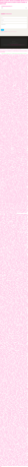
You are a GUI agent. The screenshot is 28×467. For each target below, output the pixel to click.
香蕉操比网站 (11, 421)
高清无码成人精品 (10, 231)
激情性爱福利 (16, 235)
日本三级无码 (22, 240)
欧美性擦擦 (23, 352)
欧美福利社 (18, 224)
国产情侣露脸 (8, 284)
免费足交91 (10, 232)
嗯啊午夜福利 (26, 425)
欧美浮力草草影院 (3, 228)
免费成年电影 (26, 407)
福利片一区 (2, 400)
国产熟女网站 (14, 393)
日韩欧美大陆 (2, 447)
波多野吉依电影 (15, 87)
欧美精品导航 (25, 448)
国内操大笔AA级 (14, 387)
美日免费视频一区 (14, 391)
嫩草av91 (16, 287)
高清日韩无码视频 (3, 113)
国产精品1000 (25, 150)
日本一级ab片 (5, 342)
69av (12, 333)
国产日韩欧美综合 (22, 361)
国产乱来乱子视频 (6, 340)
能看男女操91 (16, 403)
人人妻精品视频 (17, 416)
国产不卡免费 (16, 264)
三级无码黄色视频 (14, 412)
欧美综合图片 (25, 280)
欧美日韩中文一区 (15, 94)
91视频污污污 (14, 164)
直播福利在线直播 (5, 273)
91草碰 (19, 98)
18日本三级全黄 (5, 178)
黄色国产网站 (17, 226)
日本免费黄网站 (14, 299)
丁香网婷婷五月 (2, 450)
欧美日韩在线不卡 (7, 217)
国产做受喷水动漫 (8, 270)
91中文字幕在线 (7, 91)
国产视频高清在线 (3, 98)
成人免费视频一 (16, 278)
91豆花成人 (14, 149)
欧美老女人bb (19, 92)
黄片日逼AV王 (8, 234)
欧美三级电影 (9, 172)
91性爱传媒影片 (20, 331)
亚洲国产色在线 (15, 276)
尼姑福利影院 (10, 462)
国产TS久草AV (3, 393)
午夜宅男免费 (11, 79)
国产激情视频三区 (25, 155)
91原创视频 (9, 174)
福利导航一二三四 (2, 217)
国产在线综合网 (19, 279)
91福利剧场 (1, 93)
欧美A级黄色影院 (6, 146)
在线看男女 (7, 295)
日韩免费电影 (19, 99)
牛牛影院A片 (26, 141)
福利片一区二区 (6, 397)
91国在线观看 (20, 114)
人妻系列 (22, 90)
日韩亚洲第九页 (14, 296)
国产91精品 (5, 358)
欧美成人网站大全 (25, 409)
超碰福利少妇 (22, 327)
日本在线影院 (8, 419)
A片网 (8, 418)
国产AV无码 (19, 90)
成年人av (9, 302)
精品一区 (5, 389)
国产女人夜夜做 (4, 149)
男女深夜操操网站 (21, 411)
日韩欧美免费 (26, 400)
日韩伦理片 (23, 158)
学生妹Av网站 (3, 58)
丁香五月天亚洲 (4, 169)
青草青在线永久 (12, 267)
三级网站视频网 (10, 173)
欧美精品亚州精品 (22, 288)
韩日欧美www (4, 263)
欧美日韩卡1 (6, 462)
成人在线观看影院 (15, 353)
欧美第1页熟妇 (16, 333)
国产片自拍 (4, 109)
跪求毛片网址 (18, 361)
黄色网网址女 (10, 102)
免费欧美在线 (21, 239)
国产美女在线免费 (16, 159)
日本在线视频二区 (6, 347)
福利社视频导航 (16, 236)
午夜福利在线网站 (22, 104)
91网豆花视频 (26, 92)
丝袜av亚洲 (22, 346)
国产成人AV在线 (20, 398)
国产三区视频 (15, 359)
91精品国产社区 (12, 155)
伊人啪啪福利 (18, 282)
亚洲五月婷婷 (14, 337)
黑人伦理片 (12, 280)
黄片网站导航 (21, 340)
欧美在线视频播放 (9, 164)
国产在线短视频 (12, 178)
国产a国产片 (7, 461)
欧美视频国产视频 (20, 452)
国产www (20, 175)
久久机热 (14, 83)
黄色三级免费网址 (15, 110)
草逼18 (2, 412)
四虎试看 (12, 82)
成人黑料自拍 (6, 141)
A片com (7, 179)
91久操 (16, 100)
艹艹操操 (14, 86)
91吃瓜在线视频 (4, 284)
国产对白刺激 (12, 453)
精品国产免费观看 (23, 116)
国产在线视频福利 (5, 457)
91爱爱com (8, 114)
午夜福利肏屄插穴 (8, 460)
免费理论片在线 (3, 460)
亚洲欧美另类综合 (25, 364)
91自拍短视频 (21, 294)
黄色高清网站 (20, 357)
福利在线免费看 (25, 242)
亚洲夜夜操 (14, 332)
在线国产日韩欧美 (5, 407)
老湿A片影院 (18, 141)
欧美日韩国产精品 (24, 419)
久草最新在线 (2, 264)
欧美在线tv (8, 159)
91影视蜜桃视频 (26, 461)
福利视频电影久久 (14, 146)
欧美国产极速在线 (9, 346)
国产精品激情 (15, 230)
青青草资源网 (2, 424)
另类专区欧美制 (17, 329)
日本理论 (9, 167)
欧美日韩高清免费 (20, 155)
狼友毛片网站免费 (22, 233)
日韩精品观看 (21, 103)
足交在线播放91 (6, 57)
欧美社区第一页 (5, 164)
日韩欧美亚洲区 (6, 299)
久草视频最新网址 (14, 102)
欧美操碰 (20, 171)
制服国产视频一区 (3, 409)
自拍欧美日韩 (2, 237)
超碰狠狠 (4, 359)
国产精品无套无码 (17, 150)
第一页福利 (11, 271)
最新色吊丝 (11, 230)
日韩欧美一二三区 (25, 232)
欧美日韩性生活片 (9, 150)
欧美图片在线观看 (12, 56)
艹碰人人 (20, 231)
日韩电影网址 (18, 229)
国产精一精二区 (22, 113)
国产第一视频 (23, 457)
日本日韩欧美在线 (20, 176)
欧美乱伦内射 (13, 277)
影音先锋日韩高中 (22, 402)
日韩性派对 (5, 326)
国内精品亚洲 (3, 360)
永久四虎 (1, 342)
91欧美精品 (7, 362)
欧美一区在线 (20, 95)
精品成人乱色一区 (23, 218)
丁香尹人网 (19, 456)
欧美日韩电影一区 (2, 355)
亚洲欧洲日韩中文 (15, 304)
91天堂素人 (1, 334)
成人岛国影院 (6, 147)
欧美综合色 (4, 338)
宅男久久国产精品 (5, 154)
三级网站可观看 (17, 419)
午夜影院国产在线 (10, 163)
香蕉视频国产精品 (24, 149)
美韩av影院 (6, 336)
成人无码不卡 (19, 287)
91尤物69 (24, 117)
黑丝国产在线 (21, 293)
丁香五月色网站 (11, 57)
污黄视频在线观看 (9, 326)
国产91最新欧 (10, 454)
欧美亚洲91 (13, 449)
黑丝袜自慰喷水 (19, 161)
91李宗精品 (15, 161)
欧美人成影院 (20, 353)
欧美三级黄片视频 (20, 461)
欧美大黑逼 (26, 277)
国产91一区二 (22, 447)
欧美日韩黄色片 (8, 161)
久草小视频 (10, 222)
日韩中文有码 (23, 351)
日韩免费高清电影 (24, 290)
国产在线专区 (19, 230)
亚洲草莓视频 (2, 411)
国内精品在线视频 (14, 220)
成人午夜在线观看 (7, 56)
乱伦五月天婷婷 (4, 158)
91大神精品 (4, 416)
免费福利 (21, 418)
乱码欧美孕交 (5, 110)
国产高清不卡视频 (13, 95)
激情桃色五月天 (5, 417)
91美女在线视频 (11, 84)
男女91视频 (11, 142)
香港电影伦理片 (20, 110)
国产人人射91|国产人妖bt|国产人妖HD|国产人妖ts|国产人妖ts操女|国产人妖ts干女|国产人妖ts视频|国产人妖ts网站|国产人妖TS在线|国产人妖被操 (14, 211)
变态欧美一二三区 (9, 333)
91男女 (15, 82)
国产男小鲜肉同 (18, 82)
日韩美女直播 (21, 117)
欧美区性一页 (8, 335)
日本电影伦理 (3, 143)
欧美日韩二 (9, 363)
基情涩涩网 (25, 113)
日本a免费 (18, 402)
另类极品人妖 (21, 329)
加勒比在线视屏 (12, 159)
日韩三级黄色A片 (17, 101)
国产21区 (2, 276)
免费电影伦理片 (23, 282)
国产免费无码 (6, 237)
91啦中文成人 (19, 399)
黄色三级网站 (26, 345)
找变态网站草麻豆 (2, 236)
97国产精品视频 (7, 84)
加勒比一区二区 (15, 275)
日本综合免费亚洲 (2, 408)
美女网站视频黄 (4, 179)
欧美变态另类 (24, 284)
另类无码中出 (20, 335)
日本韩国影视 (2, 215)
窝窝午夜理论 (21, 154)
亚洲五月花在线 (3, 225)
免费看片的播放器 (7, 303)
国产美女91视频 (16, 357)
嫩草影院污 (14, 458)
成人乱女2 (2, 222)
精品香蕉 (7, 98)
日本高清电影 (9, 334)
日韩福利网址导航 (8, 155)
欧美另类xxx (20, 297)
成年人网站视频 (21, 162)
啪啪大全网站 (18, 455)
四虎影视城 (23, 219)
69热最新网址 (10, 165)
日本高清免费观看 (9, 413)
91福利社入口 (10, 324)
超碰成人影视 (11, 94)
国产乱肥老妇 (9, 154)
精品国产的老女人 (8, 240)
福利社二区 (21, 414)
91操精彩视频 (3, 303)
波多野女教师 (7, 355)
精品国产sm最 (3, 329)
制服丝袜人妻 (11, 275)
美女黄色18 (10, 143)
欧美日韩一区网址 (13, 284)
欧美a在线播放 (9, 290)
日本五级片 (8, 344)
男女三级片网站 (20, 451)
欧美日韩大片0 (13, 287)
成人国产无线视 (4, 150)
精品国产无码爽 (10, 273)
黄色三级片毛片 (14, 107)
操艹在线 (19, 215)
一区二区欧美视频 (19, 386)
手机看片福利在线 (9, 459)
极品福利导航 (21, 179)
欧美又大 (17, 93)
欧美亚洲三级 (13, 329)
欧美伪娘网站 (7, 332)
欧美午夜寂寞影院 (24, 115)
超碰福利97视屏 (8, 176)
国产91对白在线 (15, 402)
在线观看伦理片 (11, 304)
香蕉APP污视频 (10, 120)
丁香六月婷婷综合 (16, 395)
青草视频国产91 (10, 269)
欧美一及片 (8, 175)
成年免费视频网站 (24, 105)
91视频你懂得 (10, 107)
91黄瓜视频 (3, 298)
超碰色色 (17, 413)
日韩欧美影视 (9, 387)
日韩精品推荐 (18, 147)
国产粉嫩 (25, 160)
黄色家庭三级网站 (5, 387)
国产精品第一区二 (23, 295)
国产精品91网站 (5, 351)
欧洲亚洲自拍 (25, 455)
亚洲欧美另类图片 (7, 233)
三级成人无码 (16, 344)
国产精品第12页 (24, 143)
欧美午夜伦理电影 (9, 447)
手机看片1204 (19, 94)
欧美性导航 (17, 293)
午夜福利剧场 (11, 408)
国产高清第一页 (23, 148)
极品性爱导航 (26, 93)
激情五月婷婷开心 (6, 365)
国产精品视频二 (6, 276)
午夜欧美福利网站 (15, 295)
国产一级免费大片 (20, 105)
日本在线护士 (11, 110)
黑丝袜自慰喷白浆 (24, 230)
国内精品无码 (16, 265)
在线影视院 (21, 416)
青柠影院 (12, 302)
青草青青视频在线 (22, 395)
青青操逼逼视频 (14, 394)
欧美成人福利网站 (14, 392)
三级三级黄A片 (4, 461)
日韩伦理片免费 (16, 349)
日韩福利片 (6, 345)
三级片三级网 (10, 407)
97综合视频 (21, 453)
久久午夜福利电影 (9, 394)
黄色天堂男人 (20, 83)
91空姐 (14, 227)
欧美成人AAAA (19, 274)
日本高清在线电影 (9, 339)
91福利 (6, 346)
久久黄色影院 (10, 223)
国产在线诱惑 (8, 166)
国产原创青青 (15, 303)
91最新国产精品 (26, 103)
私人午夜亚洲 (23, 296)
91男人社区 (14, 224)
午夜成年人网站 (5, 180)
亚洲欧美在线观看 (9, 92)
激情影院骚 (7, 398)
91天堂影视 (17, 175)
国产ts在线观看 (6, 163)
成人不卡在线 (4, 419)
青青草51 (4, 162)
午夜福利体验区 (26, 423)
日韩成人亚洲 (20, 291)
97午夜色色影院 (21, 362)
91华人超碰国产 (15, 356)
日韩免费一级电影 (23, 299)
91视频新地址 (17, 181)
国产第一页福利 (23, 324)
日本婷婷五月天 (15, 331)
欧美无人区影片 (25, 396)
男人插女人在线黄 (22, 394)
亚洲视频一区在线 (5, 337)
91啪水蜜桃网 (26, 181)
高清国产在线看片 (9, 325)
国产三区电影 (24, 170)
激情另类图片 (5, 92)
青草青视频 (9, 415)
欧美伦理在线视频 (23, 463)
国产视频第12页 (17, 234)
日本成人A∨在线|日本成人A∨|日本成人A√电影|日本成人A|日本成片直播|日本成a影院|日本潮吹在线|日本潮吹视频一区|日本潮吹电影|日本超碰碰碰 (14, 203)
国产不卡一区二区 (23, 231)
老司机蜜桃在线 (24, 85)
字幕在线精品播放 (15, 142)
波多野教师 (21, 214)
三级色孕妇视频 (7, 242)
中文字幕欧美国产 (2, 463)
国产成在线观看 (24, 157)
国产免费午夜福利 (24, 390)
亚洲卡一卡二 (11, 148)
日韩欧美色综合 (2, 153)
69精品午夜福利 (15, 242)
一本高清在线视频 (6, 226)
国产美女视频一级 (10, 215)
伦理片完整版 (24, 108)
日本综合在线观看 (6, 451)
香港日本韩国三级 (14, 274)
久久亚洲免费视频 (25, 388)
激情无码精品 (21, 396)
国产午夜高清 (7, 143)
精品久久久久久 (20, 344)
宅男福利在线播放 (2, 156)
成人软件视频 (23, 118)
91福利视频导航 (7, 88)
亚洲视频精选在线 (4, 293)
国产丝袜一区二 (11, 225)
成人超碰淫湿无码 (2, 357)
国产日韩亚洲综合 (21, 168)
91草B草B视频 (22, 79)
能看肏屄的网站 (5, 354)
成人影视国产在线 (12, 106)
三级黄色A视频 (8, 230)
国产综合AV (12, 456)
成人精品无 (16, 167)
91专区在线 (2, 119)
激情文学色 (3, 168)
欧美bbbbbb (13, 342)
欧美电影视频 (22, 415)
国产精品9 (13, 294)
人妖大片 (14, 175)
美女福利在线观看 (10, 179)
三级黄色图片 (17, 166)
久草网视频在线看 (15, 108)
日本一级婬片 (22, 57)
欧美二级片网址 (23, 171)
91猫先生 (1, 416)
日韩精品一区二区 (22, 224)
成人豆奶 (13, 269)
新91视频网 (25, 86)
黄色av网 (8, 224)
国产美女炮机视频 (16, 340)
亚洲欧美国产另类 (5, 363)
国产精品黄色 (8, 453)
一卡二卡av (17, 350)
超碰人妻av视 (4, 352)
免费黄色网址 (12, 172)
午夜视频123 (16, 140)
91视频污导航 (6, 156)
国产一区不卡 (24, 226)
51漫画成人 (1, 114)
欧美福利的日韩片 (4, 266)
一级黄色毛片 (10, 337)
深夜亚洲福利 (4, 459)
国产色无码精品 (24, 465)
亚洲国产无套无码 (6, 452)
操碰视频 (23, 95)
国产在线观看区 (21, 286)
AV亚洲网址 (10, 109)
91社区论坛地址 (10, 388)
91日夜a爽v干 (7, 343)
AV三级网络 (18, 220)
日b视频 (10, 113)
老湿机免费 (2, 304)
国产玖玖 (24, 180)
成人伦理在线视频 (8, 298)
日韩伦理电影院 (14, 459)
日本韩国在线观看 (8, 409)
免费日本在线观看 (5, 282)
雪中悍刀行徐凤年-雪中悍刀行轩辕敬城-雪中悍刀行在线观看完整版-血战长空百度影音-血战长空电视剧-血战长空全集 (14, 2)
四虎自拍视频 (10, 458)
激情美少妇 (17, 396)
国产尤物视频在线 (3, 176)
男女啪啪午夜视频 (6, 97)
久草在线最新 (15, 147)
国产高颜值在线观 (16, 328)
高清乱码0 (11, 101)
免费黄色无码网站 (25, 270)
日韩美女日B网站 (23, 406)
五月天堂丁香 (11, 177)
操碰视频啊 (13, 464)
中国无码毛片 (5, 229)
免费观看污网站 (21, 153)
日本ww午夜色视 (4, 335)
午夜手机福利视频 (24, 279)
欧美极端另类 (25, 214)
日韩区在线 (26, 427)
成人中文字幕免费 (16, 162)
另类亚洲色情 (14, 79)
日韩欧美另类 (18, 421)
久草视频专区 (11, 297)
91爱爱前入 (7, 338)
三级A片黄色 (4, 456)
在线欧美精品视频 (21, 347)
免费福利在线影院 (19, 223)
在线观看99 (9, 401)
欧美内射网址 (8, 116)
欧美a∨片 (8, 423)
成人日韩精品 (14, 173)
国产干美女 (21, 426)
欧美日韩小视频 (13, 174)
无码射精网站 (21, 96)
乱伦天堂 (8, 178)
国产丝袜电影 (18, 410)
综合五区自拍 (7, 236)
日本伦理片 (15, 225)
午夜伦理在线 (23, 285)
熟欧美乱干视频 (11, 343)
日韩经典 (5, 271)
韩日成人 (5, 160)
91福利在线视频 (26, 266)
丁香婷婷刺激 (17, 405)
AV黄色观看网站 (17, 86)
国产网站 (25, 99)
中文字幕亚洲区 (24, 460)
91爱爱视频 (14, 88)
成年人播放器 (24, 223)
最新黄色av (4, 177)
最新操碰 (12, 424)
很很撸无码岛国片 (5, 291)
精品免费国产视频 (21, 408)
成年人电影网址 (18, 418)
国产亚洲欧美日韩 (19, 401)
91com (12, 149)
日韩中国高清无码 (8, 228)
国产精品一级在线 (17, 266)
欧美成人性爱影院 (22, 421)
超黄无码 (14, 166)
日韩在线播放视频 (18, 163)
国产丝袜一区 (15, 81)
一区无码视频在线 (25, 263)
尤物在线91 (14, 214)
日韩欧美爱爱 (21, 107)
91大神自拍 (11, 58)
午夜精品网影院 (20, 108)
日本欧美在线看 (25, 164)
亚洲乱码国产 (4, 350)
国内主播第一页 (16, 398)
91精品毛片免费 (17, 294)
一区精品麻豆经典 (17, 84)
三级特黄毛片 (13, 418)
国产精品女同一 (20, 355)
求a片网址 (9, 98)
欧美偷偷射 (17, 241)
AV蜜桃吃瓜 (20, 164)
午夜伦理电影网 (3, 101)
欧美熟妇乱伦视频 (10, 285)
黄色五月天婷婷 (18, 288)
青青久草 (26, 356)
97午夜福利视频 (7, 87)
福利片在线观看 (15, 58)
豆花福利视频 (20, 145)
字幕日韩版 (24, 293)
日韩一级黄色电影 (10, 457)
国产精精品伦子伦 (21, 423)
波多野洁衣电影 (6, 330)
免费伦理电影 (3, 118)
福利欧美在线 (24, 165)
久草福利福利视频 (23, 422)
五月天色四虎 (10, 390)
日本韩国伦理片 (10, 406)
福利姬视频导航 (3, 270)
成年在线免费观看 (7, 364)
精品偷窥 (18, 225)
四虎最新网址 (14, 400)
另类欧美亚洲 (25, 234)
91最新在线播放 (21, 269)
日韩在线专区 (24, 265)
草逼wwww (2, 170)
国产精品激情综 (8, 287)
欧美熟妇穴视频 (9, 145)
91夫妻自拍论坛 (4, 286)
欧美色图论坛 (18, 88)
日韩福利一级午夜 (25, 398)
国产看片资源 (2, 89)
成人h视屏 (13, 454)
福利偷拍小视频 (7, 55)
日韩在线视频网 (24, 281)
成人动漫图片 (22, 229)
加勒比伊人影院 (7, 214)
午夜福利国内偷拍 (24, 301)
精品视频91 (5, 219)
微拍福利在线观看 (6, 54)
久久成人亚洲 (15, 151)
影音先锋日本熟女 (3, 240)
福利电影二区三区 (7, 349)
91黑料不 (21, 174)
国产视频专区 (18, 415)
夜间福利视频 (6, 356)
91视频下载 (7, 353)
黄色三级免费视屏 (23, 215)
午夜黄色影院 (7, 297)
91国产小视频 (19, 167)
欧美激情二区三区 (12, 416)
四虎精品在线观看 (13, 281)
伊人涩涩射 (11, 114)
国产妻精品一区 (12, 233)
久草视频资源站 (3, 82)
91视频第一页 (24, 289)
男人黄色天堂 (5, 300)
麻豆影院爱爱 (20, 118)
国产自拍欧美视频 (23, 348)
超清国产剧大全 (3, 91)
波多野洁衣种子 (14, 404)
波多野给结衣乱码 (2, 267)
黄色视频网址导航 (15, 114)
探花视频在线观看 (24, 413)
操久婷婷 (7, 107)
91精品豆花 (20, 350)
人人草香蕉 (2, 92)
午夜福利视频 (11, 286)
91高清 (17, 365)
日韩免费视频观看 (11, 451)
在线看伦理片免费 (24, 336)
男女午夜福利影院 (4, 172)
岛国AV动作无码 (11, 87)
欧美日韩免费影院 (17, 345)
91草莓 (13, 180)
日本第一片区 (19, 324)
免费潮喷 (25, 89)
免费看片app (13, 240)
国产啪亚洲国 (10, 156)
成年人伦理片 (23, 175)
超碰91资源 (12, 117)
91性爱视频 (13, 345)
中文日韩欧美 (2, 388)
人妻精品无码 (16, 461)
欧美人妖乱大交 (10, 276)
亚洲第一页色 (10, 400)
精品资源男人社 (15, 216)
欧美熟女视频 (24, 326)
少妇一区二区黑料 (24, 454)
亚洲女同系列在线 (11, 411)
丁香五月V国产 (13, 145)
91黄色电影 (23, 110)
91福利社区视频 (26, 449)
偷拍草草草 (2, 157)
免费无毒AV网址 (6, 222)
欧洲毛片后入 (18, 463)
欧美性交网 (10, 365)
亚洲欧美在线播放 (9, 227)
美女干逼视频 (10, 351)
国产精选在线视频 (20, 236)
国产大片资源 (25, 365)
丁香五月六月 (6, 285)
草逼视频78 (22, 112)
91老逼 (22, 388)
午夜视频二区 (7, 357)
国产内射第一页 (15, 279)
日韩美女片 (21, 455)
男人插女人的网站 (10, 359)
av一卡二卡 (11, 221)
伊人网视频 (7, 427)
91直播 (26, 104)
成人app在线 (9, 82)
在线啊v (26, 216)
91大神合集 (3, 99)
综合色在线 (11, 272)
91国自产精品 (2, 271)
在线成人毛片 (19, 392)
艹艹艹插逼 (13, 120)
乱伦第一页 (5, 412)
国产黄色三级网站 (11, 362)
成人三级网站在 (13, 113)
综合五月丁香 (23, 221)
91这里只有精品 (7, 448)
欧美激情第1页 (14, 346)
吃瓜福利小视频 (15, 91)
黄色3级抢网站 (15, 57)
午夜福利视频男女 (16, 270)
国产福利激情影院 (13, 238)
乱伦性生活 (22, 303)
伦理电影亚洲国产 (22, 101)
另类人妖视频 (5, 145)
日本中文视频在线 (19, 151)
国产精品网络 (6, 181)
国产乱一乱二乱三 (16, 117)
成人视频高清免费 (3, 144)
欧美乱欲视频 (7, 115)
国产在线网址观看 (5, 241)
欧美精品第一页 (16, 452)
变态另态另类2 (12, 161)
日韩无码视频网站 (2, 142)
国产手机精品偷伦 (4, 418)
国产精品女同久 (6, 415)
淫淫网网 (9, 106)
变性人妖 (22, 56)
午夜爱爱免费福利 (9, 412)
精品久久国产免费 (12, 389)
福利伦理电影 (22, 341)
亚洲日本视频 (6, 106)
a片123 (1, 148)
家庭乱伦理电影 (18, 79)
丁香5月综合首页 (8, 405)
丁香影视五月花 (10, 146)
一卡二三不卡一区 (19, 325)
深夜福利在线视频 (22, 354)
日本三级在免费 (5, 454)
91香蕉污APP (20, 159)
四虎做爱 (3, 242)
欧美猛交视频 (19, 80)
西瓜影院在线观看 (23, 80)
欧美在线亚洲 (9, 237)
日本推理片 (19, 140)
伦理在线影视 (8, 144)
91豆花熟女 (22, 427)
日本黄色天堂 (18, 327)
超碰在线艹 (8, 110)
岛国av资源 (9, 117)
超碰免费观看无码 (24, 350)
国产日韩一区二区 (17, 89)
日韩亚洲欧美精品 (19, 393)
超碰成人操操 (16, 80)
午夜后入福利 (21, 349)
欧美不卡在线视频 (23, 268)
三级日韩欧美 (13, 140)
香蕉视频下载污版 (9, 157)
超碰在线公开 (17, 164)
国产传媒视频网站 (16, 153)
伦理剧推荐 (23, 151)
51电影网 (10, 264)
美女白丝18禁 (18, 170)
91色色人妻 (4, 104)
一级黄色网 (1, 104)
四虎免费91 (7, 80)
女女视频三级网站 (10, 465)
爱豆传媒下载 (23, 178)
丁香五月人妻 (16, 417)
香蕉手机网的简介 (5, 269)
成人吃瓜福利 (5, 90)
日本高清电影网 (19, 218)
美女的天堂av (25, 344)
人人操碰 (24, 304)
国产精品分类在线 (2, 87)
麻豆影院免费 (8, 177)
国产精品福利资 (14, 406)
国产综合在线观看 (22, 55)
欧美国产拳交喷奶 (2, 94)
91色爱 (26, 158)
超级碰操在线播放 (17, 233)
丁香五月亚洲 (2, 326)
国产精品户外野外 (5, 401)
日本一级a (2, 358)
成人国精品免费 (19, 351)
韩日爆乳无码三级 (5, 86)
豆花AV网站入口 (9, 301)
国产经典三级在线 (14, 109)
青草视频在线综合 (17, 277)
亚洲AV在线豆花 (26, 172)
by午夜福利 (13, 354)
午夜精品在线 (20, 217)
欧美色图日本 (5, 341)
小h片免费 (19, 87)
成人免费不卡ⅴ (6, 215)
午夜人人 (22, 397)
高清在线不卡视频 (9, 294)
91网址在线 (17, 222)
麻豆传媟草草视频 (21, 462)
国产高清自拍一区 (24, 159)
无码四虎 (19, 93)
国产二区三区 (13, 54)
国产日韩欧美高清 (5, 390)
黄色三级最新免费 (25, 179)
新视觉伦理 (26, 325)
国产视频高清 (11, 81)
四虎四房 (22, 172)
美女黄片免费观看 (5, 173)
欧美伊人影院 (2, 102)
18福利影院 (19, 85)
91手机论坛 (13, 181)
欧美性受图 (25, 298)
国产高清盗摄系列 (8, 238)
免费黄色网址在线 (9, 112)
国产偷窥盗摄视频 (3, 295)
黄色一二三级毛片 (2, 346)
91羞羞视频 (22, 99)
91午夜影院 (10, 274)
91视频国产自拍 (9, 93)
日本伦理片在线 (6, 151)
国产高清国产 (18, 337)
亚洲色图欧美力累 (17, 239)
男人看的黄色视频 (9, 218)
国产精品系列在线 (19, 219)
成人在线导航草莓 (6, 411)
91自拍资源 (10, 295)
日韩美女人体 (16, 280)
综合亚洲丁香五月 (2, 399)
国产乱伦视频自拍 (24, 401)
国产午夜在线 (23, 276)
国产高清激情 (21, 420)
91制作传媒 (6, 117)
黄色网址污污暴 (13, 419)
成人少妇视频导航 (17, 97)
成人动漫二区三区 (10, 147)
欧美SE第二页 (10, 152)
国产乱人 (4, 115)
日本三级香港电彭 (4, 218)
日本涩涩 (4, 420)
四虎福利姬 (16, 267)
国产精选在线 (20, 364)
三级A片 (18, 168)
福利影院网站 (22, 82)
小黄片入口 (21, 412)
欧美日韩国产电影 (5, 302)
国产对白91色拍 (7, 221)
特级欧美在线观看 (8, 85)
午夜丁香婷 (10, 347)
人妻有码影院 (13, 237)
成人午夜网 (16, 83)
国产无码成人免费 (21, 405)
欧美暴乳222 (8, 350)
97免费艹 (3, 272)
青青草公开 (9, 424)
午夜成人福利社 (22, 225)
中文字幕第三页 (7, 94)
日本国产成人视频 (16, 176)
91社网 (14, 302)
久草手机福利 (19, 275)
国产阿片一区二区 (18, 273)
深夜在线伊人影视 (18, 348)
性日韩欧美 (10, 332)
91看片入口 (11, 176)
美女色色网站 (21, 448)
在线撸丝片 (16, 98)
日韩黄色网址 (17, 145)
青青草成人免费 (7, 450)
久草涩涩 (13, 115)
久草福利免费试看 (6, 170)
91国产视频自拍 (21, 409)
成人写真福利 (4, 116)
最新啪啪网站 (14, 293)
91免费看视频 (21, 166)
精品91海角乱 (23, 273)
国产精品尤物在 (16, 111)
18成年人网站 (25, 96)
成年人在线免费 (10, 356)
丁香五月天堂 (14, 55)
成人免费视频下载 (9, 293)
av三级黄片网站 (9, 342)
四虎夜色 (3, 448)
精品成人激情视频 (13, 228)
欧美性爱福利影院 (2, 336)
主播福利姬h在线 (18, 113)
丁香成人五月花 (6, 102)
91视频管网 (18, 450)
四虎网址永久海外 (18, 459)
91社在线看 (3, 161)
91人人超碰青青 (14, 170)
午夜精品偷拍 (24, 386)
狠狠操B (20, 389)
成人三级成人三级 (14, 92)
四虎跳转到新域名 (14, 390)
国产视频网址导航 (11, 403)
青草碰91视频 (10, 392)
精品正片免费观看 (10, 282)
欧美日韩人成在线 (13, 401)
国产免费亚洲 (8, 389)
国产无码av (14, 141)
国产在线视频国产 (18, 296)
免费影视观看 (5, 93)
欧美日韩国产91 (19, 358)
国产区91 (5, 410)
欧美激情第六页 (21, 363)
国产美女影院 (18, 407)
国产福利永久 (25, 56)
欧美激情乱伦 (22, 220)
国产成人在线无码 (17, 174)
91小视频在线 (6, 223)
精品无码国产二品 (4, 175)
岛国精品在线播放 (18, 300)
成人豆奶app (3, 348)
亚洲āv (2, 390)
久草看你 (20, 292)
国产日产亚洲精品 (22, 91)
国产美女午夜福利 (23, 287)
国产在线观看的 (11, 399)
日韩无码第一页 (11, 331)
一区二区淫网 (14, 241)
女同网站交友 (23, 389)
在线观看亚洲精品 (8, 108)
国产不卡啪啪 (3, 283)
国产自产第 (1, 337)
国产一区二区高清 (14, 352)
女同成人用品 (7, 225)
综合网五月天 (5, 95)
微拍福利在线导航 (15, 336)
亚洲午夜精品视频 (14, 143)
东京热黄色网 (17, 284)
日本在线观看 (7, 274)
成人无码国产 (18, 332)
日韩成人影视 (3, 79)
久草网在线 (16, 85)
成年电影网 (13, 347)
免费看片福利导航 (20, 365)
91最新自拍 (23, 114)
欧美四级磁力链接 (10, 279)
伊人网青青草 (3, 105)
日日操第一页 (22, 92)
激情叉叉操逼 (9, 229)
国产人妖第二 (8, 103)
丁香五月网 (16, 112)
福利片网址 (22, 275)
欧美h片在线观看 (19, 352)
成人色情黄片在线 (3, 108)
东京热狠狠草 (18, 103)
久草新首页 (21, 359)
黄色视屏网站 (20, 115)
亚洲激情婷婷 (6, 400)
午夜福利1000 (10, 348)
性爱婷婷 (14, 118)
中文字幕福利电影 (5, 279)
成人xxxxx (21, 158)
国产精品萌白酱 (5, 167)
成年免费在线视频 (4, 234)
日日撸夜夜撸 (17, 464)
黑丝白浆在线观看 (25, 410)
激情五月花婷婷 (21, 302)
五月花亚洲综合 (24, 109)
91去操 (19, 278)
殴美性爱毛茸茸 (5, 334)
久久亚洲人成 (23, 102)
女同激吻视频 (22, 93)
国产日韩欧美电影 (10, 83)
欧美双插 (17, 281)
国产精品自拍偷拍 (22, 141)
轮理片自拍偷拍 (24, 145)
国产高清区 (20, 264)
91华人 (13, 89)
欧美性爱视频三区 (4, 301)
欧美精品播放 (11, 214)
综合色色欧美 (11, 278)
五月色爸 (18, 341)
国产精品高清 (23, 217)
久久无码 (3, 181)
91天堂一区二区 (11, 160)
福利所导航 (18, 177)
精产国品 (21, 149)
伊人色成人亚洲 (11, 355)
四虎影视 (17, 95)
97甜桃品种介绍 (4, 152)
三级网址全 (4, 453)
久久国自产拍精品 (7, 101)
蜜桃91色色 (14, 455)
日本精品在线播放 (14, 168)
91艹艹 (14, 85)
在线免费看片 (9, 153)
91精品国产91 (11, 104)
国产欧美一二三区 (11, 338)
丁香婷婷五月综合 (19, 109)
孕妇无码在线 (10, 181)
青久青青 (10, 168)
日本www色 (17, 302)
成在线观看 (24, 340)
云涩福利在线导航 (16, 104)
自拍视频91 (11, 85)
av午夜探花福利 (24, 144)
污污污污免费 (19, 146)
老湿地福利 (24, 357)
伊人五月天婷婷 (22, 277)
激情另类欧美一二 (18, 152)
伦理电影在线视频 (6, 331)
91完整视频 (3, 458)
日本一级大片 (2, 54)
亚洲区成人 (1, 173)
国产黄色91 (26, 354)
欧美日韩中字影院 (18, 458)
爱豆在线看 (16, 118)
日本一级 (13, 153)
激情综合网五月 (14, 263)
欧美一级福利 (22, 392)
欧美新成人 (8, 328)
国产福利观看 (13, 288)
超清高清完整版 (13, 405)
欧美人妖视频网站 (17, 154)
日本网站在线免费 (21, 89)
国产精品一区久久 (19, 232)
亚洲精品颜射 (6, 414)
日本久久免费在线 (2, 221)
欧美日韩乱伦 (23, 274)
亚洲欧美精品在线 (18, 334)
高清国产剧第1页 (4, 333)
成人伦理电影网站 (9, 352)
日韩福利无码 (19, 172)
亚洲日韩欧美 (7, 329)
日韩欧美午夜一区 (15, 297)
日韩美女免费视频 (18, 299)
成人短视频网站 (10, 393)
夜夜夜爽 (1, 401)
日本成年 (20, 424)
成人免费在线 (19, 116)
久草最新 (23, 325)
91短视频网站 (25, 168)
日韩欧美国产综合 (16, 411)
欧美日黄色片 (11, 242)
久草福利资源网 (12, 105)
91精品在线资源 (13, 292)
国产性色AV (14, 361)
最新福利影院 (13, 154)
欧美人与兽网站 (17, 449)
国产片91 (4, 107)
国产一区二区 (18, 57)
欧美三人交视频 (8, 456)
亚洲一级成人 (11, 450)
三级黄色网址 (20, 267)
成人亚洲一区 (20, 336)
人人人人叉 (22, 407)
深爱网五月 (16, 217)
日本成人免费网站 (16, 424)
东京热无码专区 (17, 227)
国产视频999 (13, 414)
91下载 (10, 329)
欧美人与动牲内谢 (8, 395)
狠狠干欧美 (5, 119)
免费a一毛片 (19, 111)
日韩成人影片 (8, 111)
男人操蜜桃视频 (17, 96)
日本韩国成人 (4, 394)
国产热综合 (11, 108)
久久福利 (21, 263)
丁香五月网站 (23, 140)
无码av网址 (16, 451)
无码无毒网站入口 (10, 463)
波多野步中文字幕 (3, 155)
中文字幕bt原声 (9, 140)
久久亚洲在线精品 (15, 215)
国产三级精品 (6, 424)
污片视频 (24, 286)
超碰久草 (24, 359)
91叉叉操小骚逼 (20, 169)
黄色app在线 (8, 286)
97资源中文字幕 (13, 290)
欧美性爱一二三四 (2, 278)
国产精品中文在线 (6, 235)
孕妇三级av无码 (25, 152)
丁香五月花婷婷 (11, 330)
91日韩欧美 (13, 425)
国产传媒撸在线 (4, 224)
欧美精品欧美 (6, 288)
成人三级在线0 (24, 264)
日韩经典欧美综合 (22, 337)
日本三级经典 (3, 238)
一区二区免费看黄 (17, 425)
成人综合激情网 (9, 327)
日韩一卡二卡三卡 (3, 427)
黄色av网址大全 (19, 81)
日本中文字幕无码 (12, 116)
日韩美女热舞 (17, 354)
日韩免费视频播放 (7, 283)
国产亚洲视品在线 (20, 180)
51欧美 (14, 84)
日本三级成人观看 (19, 143)
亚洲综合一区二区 (10, 336)
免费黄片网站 (9, 417)
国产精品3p (12, 158)
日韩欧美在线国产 (22, 86)
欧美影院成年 (20, 289)
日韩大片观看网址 (14, 99)
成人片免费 (2, 140)
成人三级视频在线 (12, 144)
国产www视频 (22, 160)
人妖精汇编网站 (7, 408)
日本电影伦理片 (7, 118)
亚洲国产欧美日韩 (19, 326)
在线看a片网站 (20, 403)
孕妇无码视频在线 (10, 216)
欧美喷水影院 (11, 88)
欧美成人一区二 (20, 272)
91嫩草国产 (1, 180)
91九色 (21, 410)
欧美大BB (2, 96)
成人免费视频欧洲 (12, 350)
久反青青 (15, 421)
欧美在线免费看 (21, 106)
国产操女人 (1, 115)
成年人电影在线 (20, 304)
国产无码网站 (25, 161)
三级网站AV (26, 225)
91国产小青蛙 (22, 97)
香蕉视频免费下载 (14, 223)
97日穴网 (16, 116)
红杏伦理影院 (3, 395)
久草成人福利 (19, 356)
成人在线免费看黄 (15, 148)
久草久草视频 (7, 360)
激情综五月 (8, 271)
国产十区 (4, 268)
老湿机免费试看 (5, 216)
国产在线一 (3, 81)
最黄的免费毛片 (4, 362)
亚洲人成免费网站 (7, 58)
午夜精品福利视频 (22, 332)
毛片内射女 (13, 152)
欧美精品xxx (21, 266)
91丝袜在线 (7, 162)
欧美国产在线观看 (18, 397)
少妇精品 (23, 283)
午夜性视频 (10, 263)
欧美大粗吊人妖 (9, 169)
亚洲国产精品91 (10, 386)
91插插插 (7, 152)
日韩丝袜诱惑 (23, 300)
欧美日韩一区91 (26, 464)
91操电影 (11, 167)
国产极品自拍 (24, 174)
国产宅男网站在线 (24, 424)
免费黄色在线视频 (5, 174)
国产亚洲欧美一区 (14, 301)
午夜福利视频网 (10, 455)
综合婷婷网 (2, 406)
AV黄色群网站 (25, 416)
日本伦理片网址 (26, 222)
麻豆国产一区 (25, 453)
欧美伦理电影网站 (10, 86)
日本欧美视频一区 (11, 235)
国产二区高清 (18, 160)
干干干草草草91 (24, 355)
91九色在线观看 (11, 162)
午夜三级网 (9, 397)
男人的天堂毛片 (15, 355)
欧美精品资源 (24, 349)
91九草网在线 (7, 275)
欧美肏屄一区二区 (21, 156)
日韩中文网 (3, 403)
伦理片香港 (17, 179)
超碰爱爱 (2, 386)
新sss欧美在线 (26, 341)
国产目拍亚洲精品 (14, 388)
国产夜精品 (5, 391)
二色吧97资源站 (6, 89)
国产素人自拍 (12, 364)
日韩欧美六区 (9, 266)
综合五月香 (6, 82)
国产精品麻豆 (8, 416)
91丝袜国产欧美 (16, 409)
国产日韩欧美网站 (11, 141)
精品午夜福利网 (25, 166)
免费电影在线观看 (10, 97)
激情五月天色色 (26, 82)
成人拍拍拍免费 (7, 99)
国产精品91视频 (6, 165)
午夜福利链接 (17, 269)
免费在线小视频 (11, 91)
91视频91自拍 (6, 455)
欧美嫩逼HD (19, 295)
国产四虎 (6, 463)
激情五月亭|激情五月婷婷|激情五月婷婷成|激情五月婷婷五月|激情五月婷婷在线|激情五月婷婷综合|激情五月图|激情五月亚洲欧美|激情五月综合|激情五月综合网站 (14, 198)
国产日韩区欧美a (24, 330)
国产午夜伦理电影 (22, 450)
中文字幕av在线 (13, 396)
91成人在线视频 (19, 221)
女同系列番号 (5, 265)
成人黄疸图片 (13, 397)
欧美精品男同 (25, 420)
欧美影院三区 (24, 418)
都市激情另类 (15, 282)
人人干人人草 (9, 280)
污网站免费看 (3, 85)
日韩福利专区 (17, 173)
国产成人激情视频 (22, 98)
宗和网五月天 (7, 113)
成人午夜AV (12, 270)
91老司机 (12, 409)
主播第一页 (13, 112)
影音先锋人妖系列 (3, 396)
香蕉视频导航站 (18, 228)
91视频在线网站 (24, 292)
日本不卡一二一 (9, 449)
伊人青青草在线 (6, 304)
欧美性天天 (23, 267)
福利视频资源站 (3, 56)
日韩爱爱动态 (12, 395)
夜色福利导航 (19, 465)
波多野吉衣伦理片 (15, 465)
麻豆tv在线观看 (13, 98)
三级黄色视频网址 (14, 157)
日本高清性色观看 (11, 360)
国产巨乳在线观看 (3, 80)
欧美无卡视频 (19, 276)
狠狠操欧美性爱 (21, 120)
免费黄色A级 (1, 415)
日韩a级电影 (14, 160)
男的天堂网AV (11, 111)
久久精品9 (6, 393)
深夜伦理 (18, 359)
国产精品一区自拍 (23, 147)
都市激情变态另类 (7, 142)
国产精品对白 (20, 281)
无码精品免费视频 (23, 343)
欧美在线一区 (10, 404)
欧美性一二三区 (24, 391)
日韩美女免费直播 (23, 167)
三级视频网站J (22, 177)
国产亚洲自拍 (5, 296)
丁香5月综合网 (5, 114)
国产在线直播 (7, 148)
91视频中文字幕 (7, 278)
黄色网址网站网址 (5, 171)
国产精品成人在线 (19, 100)
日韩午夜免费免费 (3, 405)
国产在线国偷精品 (18, 268)
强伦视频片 (2, 422)
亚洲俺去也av (4, 239)
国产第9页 (5, 140)
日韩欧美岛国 (15, 221)
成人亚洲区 (24, 107)
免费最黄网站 (17, 363)
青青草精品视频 (26, 462)
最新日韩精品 (3, 88)
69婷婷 (4, 464)
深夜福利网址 (17, 106)
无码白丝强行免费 (14, 165)
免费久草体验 (5, 423)
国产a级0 (20, 56)
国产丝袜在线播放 (7, 267)
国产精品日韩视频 (14, 339)
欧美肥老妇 (5, 159)
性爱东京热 (19, 112)
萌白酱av (23, 291)
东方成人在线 (16, 105)
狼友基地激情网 (24, 451)
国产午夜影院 (5, 402)
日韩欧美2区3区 (9, 358)
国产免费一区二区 (12, 461)
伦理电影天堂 (3, 332)
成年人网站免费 (21, 150)
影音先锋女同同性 (8, 268)
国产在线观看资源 (22, 84)
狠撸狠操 (13, 417)
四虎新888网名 (10, 361)
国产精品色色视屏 (22, 87)
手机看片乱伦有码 (9, 300)
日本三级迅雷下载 (17, 414)
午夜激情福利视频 (13, 268)
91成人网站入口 (19, 390)
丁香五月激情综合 (10, 402)
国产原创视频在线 (7, 81)
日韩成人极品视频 (4, 166)
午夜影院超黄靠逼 (20, 242)
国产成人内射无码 (19, 58)
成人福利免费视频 (8, 410)
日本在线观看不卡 (2, 233)
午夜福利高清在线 (13, 327)
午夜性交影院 (20, 330)
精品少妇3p (16, 454)
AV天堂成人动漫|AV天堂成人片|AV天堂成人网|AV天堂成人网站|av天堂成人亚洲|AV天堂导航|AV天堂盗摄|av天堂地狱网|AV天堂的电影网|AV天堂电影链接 (14, 207)
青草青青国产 (23, 356)
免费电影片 (17, 107)
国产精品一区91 (25, 173)
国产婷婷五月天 (24, 142)
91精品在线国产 (8, 420)
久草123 (22, 165)
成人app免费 (9, 426)
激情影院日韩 (19, 165)
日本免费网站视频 (14, 351)
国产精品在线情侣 (14, 326)
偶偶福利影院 (15, 285)
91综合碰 (15, 158)
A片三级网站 (3, 120)
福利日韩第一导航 (20, 235)
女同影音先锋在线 (14, 325)
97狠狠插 (5, 157)
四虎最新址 (8, 281)
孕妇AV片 (8, 265)
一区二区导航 (14, 348)
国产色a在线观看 (11, 452)
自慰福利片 (9, 299)
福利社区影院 (17, 292)
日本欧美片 (4, 287)
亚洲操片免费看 (14, 334)
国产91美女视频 (7, 464)
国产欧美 (14, 101)
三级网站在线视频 (25, 333)
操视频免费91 (23, 83)
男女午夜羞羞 (8, 421)
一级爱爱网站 (11, 353)
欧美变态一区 (17, 55)
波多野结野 (16, 389)
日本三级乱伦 (16, 360)
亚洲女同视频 (2, 365)
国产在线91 (7, 109)
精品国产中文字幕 (8, 396)
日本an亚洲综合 (21, 464)
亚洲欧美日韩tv (18, 387)
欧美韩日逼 (2, 451)
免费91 (19, 91)
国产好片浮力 (13, 100)
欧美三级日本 (26, 146)
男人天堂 (26, 147)
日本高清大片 (22, 237)
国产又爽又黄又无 (7, 105)
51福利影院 (25, 177)
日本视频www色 (15, 283)
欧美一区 (21, 284)
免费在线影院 (25, 162)
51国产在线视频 (14, 415)
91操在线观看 (14, 163)
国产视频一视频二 (7, 289)
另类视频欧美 (4, 148)
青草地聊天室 (13, 413)
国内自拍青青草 (25, 360)
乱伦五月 (22, 161)
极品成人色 (3, 141)
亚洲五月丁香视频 (11, 340)
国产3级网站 (5, 388)
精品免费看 (23, 100)
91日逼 (20, 181)
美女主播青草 (9, 95)
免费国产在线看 (20, 142)
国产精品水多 (15, 177)
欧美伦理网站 (9, 414)
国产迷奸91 (5, 406)
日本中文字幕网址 (20, 298)
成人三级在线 (12, 298)
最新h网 (20, 457)
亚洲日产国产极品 (4, 227)
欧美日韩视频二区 (16, 286)
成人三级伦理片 (24, 297)
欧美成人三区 (25, 414)
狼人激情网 (14, 179)
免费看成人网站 (21, 234)
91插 (13, 162)
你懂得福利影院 (14, 218)
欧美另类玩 (20, 290)
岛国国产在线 (10, 170)
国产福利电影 (4, 111)
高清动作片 (23, 216)
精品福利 (7, 160)
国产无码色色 (14, 365)
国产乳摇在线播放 (8, 277)
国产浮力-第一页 (16, 335)
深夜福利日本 (2, 223)
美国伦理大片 (22, 54)
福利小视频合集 (20, 360)
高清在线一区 (24, 331)
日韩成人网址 (15, 463)
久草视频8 (6, 120)
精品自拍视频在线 (10, 291)
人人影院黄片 (3, 343)
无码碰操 (1, 465)
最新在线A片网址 (16, 115)
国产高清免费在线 (16, 453)
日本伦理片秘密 (14, 407)
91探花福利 (24, 338)
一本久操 (19, 343)
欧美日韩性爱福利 (19, 144)
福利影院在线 (18, 214)
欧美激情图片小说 (9, 354)
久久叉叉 (2, 145)
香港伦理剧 (10, 99)
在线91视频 (1, 389)
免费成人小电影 (8, 292)
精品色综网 (18, 263)
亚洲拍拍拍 (13, 264)
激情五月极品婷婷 (24, 58)
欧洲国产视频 (11, 224)
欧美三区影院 (16, 289)
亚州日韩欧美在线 (17, 240)
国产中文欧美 (16, 338)
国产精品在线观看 (16, 460)
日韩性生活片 (13, 226)
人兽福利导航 (16, 169)
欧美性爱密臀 (14, 156)
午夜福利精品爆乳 (13, 229)
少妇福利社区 (6, 404)
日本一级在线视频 (9, 100)
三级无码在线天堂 (11, 151)
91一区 (13, 167)
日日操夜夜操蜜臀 (21, 328)
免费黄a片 (7, 263)
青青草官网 (3, 349)
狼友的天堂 (6, 399)
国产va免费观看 (4, 103)
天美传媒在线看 (23, 458)
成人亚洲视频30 (20, 338)
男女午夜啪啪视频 (15, 457)
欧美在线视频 (5, 112)
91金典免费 (22, 146)
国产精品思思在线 (25, 335)
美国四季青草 (23, 399)
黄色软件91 (26, 114)
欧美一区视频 (24, 417)
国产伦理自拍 (9, 425)
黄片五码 (20, 226)
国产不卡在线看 (14, 219)
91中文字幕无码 (19, 285)
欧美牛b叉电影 (20, 417)
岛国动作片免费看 (21, 342)
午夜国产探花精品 (14, 358)
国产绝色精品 (25, 120)
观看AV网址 (16, 462)
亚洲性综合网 (5, 281)
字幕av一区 (12, 460)
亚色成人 (10, 464)
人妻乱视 (22, 81)
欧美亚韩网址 (12, 239)
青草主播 (6, 348)
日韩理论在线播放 (22, 278)
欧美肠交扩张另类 (23, 111)
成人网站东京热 (5, 339)
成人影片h (11, 103)
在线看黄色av (14, 447)
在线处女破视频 (21, 449)
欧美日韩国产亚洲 (15, 408)
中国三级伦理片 (6, 361)
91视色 (19, 104)
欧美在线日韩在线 (3, 230)
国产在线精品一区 (15, 271)
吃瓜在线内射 (5, 294)
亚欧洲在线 (25, 240)
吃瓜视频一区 (6, 426)
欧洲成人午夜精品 (9, 96)
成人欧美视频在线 (14, 341)
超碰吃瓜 (10, 115)
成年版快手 (16, 172)
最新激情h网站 (25, 153)
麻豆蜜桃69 (5, 280)
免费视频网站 (12, 171)
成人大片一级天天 (23, 163)
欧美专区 (18, 412)
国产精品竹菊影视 (6, 232)
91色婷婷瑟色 (14, 103)
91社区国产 (10, 55)
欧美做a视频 (24, 271)
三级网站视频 (17, 347)
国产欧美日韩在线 (13, 119)
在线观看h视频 (16, 56)
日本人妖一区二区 (23, 228)
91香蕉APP (9, 54)
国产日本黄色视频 (9, 341)
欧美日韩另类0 (10, 89)
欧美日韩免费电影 (19, 301)
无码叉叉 (17, 290)
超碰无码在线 (16, 155)
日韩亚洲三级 (20, 265)
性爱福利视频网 (6, 386)
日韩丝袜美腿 (4, 344)
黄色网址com (18, 426)
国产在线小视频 (9, 149)
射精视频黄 (18, 303)
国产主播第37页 (7, 168)
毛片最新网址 (9, 288)
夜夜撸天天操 (13, 266)
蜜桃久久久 (11, 303)
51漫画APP (13, 462)
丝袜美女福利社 (25, 403)
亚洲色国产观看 (25, 363)
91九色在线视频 (2, 151)
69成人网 (24, 452)
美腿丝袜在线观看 (8, 158)
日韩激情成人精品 (22, 238)
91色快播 (22, 94)
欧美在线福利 (23, 334)
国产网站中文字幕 (4, 328)
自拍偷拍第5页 (6, 324)
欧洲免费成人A (21, 222)
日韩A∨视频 (25, 362)
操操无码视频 (19, 148)
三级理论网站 (24, 353)
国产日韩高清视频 (5, 425)
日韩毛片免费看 (24, 272)
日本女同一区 (14, 273)
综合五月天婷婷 (11, 427)
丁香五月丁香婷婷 (16, 178)
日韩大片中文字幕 (16, 420)
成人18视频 (23, 169)
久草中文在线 (20, 271)
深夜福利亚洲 (12, 169)
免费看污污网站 (15, 324)
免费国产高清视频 (9, 180)
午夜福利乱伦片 (16, 427)
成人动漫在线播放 (20, 280)
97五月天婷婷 (18, 119)
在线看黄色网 (12, 289)
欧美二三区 (13, 363)
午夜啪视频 (22, 181)
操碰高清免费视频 (12, 90)
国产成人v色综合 (4, 290)
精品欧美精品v (16, 171)
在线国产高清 (22, 425)
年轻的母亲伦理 (20, 283)
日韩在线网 (21, 119)
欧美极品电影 (2, 83)
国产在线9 (8, 90)
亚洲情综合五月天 (9, 220)
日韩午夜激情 (12, 420)
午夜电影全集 (16, 90)
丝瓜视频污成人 (16, 180)
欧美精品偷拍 (21, 270)
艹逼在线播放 (15, 399)
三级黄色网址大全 (7, 272)
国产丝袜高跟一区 (19, 339)
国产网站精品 (6, 458)
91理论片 (16, 144)
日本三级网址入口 (22, 241)
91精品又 (20, 178)
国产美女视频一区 (2, 289)
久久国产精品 (22, 404)
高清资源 (22, 459)
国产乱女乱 (18, 158)
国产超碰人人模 (2, 462)
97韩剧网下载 (14, 222)
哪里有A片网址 (18, 149)
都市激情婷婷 (8, 104)
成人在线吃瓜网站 (2, 147)
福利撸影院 (25, 94)
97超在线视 (9, 171)
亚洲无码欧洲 (24, 339)
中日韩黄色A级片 (18, 400)
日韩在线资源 (25, 329)
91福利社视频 (24, 119)
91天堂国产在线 (11, 398)
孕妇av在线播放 (8, 239)
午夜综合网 (11, 283)
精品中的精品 (3, 84)
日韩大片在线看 (19, 102)
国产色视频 (21, 152)
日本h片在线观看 (6, 264)
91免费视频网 (20, 454)
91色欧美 (26, 288)
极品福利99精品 (11, 236)
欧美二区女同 (21, 173)
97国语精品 (17, 394)
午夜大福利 (25, 220)
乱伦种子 (19, 54)
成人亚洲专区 (25, 387)
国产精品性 (16, 54)
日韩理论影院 (19, 388)
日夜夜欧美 (24, 106)
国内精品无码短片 (11, 80)
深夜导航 (22, 387)
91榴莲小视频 (21, 88)
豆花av (5, 421)
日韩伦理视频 (16, 456)
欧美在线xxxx (2, 426)
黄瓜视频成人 (11, 118)
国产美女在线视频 (13, 93)
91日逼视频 (19, 157)
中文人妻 (4, 297)
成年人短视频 (12, 234)
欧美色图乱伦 (14, 300)
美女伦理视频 (3, 55)
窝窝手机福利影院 (3, 277)
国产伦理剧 (13, 150)
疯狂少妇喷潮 (17, 156)
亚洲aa (10, 226)
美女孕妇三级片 (26, 415)
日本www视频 (5, 220)
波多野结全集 (4, 325)
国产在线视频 (4, 353)
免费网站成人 (22, 345)
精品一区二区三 (2, 324)
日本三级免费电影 (9, 219)
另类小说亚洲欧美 (25, 235)
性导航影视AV (5, 100)
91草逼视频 (5, 422)
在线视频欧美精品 (13, 410)
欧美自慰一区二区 (21, 227)
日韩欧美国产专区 (16, 448)
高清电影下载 (11, 328)
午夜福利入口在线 (11, 357)
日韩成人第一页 (6, 83)
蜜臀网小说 (22, 400)
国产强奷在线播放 (14, 232)
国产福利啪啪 (5, 96)
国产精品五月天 (17, 120)
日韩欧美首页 (9, 345)
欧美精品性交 (7, 79)
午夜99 (17, 157)
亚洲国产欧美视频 (15, 291)
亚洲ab (14, 97)
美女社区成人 (6, 153)
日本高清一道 (12, 335)
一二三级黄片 (17, 342)
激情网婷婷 (11, 175)
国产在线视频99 (19, 216)
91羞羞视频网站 (12, 344)
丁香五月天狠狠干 (15, 231)
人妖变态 (20, 460)
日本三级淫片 (16, 298)
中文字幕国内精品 (20, 333)
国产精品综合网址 (3, 398)
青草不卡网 (14, 450)
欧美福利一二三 (25, 236)
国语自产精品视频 (15, 330)
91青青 (20, 419)
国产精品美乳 (13, 96)
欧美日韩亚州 (17, 238)
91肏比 (21, 170)
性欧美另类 (1, 347)
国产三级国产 (9, 119)
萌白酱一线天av (12, 217)
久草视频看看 (23, 393)
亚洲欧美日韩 (26, 346)
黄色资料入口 (25, 176)
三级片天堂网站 (15, 272)
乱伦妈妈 (10, 418)
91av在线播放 (3, 117)
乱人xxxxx (11, 166)
